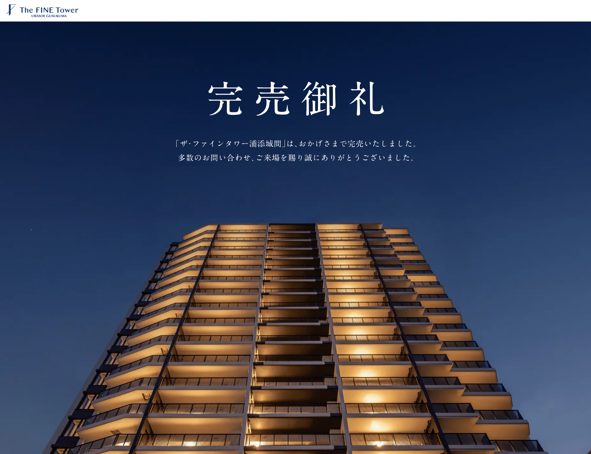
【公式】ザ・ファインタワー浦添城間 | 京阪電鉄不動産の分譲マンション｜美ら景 (54, 11)
